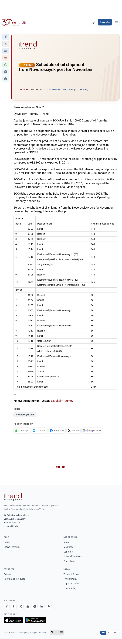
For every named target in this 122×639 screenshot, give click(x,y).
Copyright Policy (72, 583)
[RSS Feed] (48, 606)
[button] (6, 37)
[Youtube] (27, 606)
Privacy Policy (70, 579)
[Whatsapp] (7, 606)
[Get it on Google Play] (35, 620)
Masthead (69, 547)
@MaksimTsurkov (62, 400)
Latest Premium (12, 547)
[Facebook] (14, 606)
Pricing (7, 574)
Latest (7, 542)
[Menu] (116, 22)
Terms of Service (72, 574)
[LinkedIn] (41, 606)
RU (115, 633)
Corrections (69, 561)
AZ (109, 633)
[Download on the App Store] (13, 620)
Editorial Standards (73, 556)
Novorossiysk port (25, 414)
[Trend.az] (14, 22)
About (67, 542)
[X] (21, 606)
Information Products (14, 579)
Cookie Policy (70, 588)
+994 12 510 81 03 (12, 522)
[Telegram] (34, 606)
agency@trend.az (11, 526)
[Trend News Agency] (13, 497)
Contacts (68, 551)
